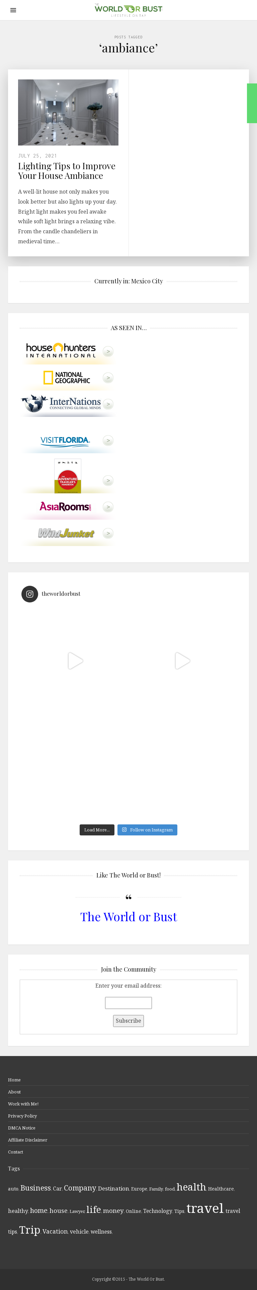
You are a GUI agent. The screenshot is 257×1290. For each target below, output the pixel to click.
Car (57, 1188)
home (39, 1210)
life (93, 1209)
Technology (157, 1211)
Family (156, 1189)
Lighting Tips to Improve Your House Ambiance (66, 170)
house (59, 1211)
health (191, 1186)
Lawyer (77, 1211)
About (14, 1092)
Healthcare (221, 1189)
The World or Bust (128, 916)
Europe (139, 1189)
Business (35, 1188)
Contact (15, 1152)
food (170, 1189)
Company (80, 1188)
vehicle (79, 1231)
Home (14, 1080)
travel (205, 1208)
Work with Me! (23, 1104)
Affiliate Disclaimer (27, 1140)
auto (13, 1189)
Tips (179, 1211)
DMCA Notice (21, 1128)
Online (133, 1211)
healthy (18, 1211)
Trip (29, 1230)
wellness (101, 1231)
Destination (113, 1188)
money (113, 1210)
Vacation (55, 1231)
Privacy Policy (22, 1116)
